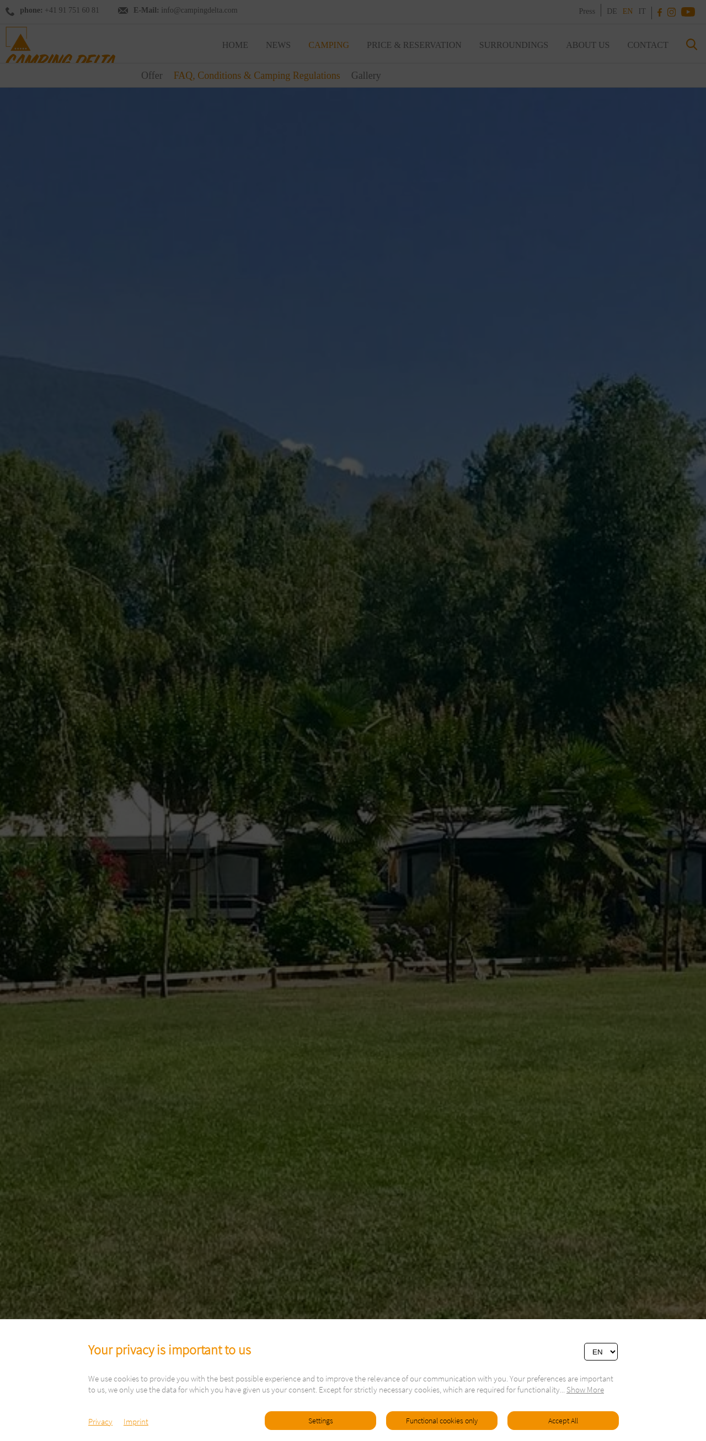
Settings (320, 1421)
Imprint (136, 1421)
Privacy (100, 1421)
